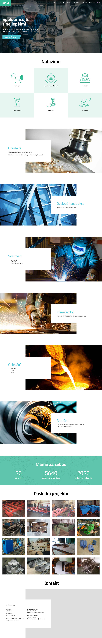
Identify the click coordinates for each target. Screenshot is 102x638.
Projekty (76, 2)
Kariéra (84, 2)
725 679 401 (33, 617)
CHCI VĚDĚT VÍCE (10, 37)
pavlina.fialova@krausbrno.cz (38, 619)
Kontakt (92, 2)
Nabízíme (61, 2)
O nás (69, 2)
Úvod (54, 2)
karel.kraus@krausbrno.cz (37, 612)
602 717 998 (33, 611)
